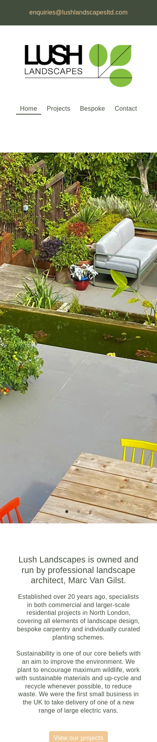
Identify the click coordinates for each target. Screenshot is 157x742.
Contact (126, 109)
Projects (58, 109)
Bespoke (92, 109)
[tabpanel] (78, 338)
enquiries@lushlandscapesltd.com (78, 12)
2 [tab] (78, 512)
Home (28, 109)
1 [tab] (67, 512)
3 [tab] (90, 512)
